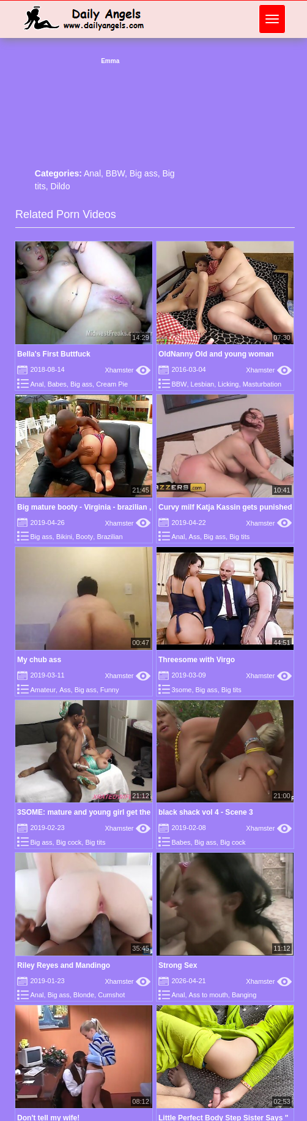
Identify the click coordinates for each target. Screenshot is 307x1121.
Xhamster (127, 370)
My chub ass (39, 659)
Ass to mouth (208, 994)
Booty (84, 536)
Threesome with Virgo (196, 659)
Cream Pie (112, 384)
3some (181, 689)
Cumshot (111, 994)
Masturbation (262, 384)
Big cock (69, 842)
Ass (194, 536)
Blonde (83, 994)
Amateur (43, 689)
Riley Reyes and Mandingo (63, 965)
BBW (115, 173)
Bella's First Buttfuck (54, 354)
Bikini (64, 536)
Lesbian (203, 384)
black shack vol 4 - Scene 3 (205, 812)
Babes (57, 384)
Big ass (144, 173)
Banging (244, 994)
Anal (92, 173)
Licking (228, 384)
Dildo (60, 186)
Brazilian (109, 536)
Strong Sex (177, 965)
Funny (109, 689)
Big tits (239, 536)
